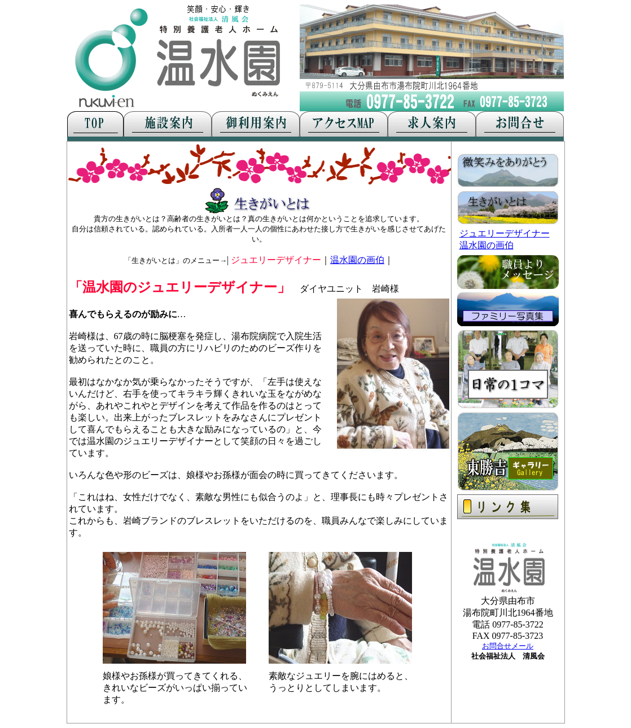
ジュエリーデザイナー (504, 233)
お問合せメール (507, 646)
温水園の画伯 (357, 260)
